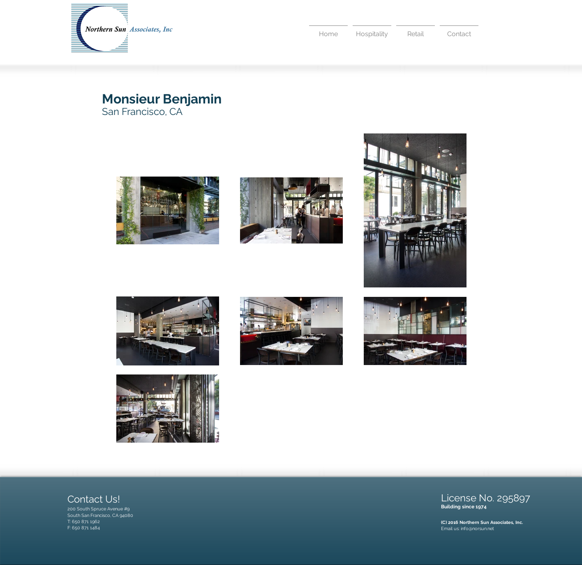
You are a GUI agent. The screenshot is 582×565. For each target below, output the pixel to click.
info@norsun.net (477, 528)
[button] (372, 30)
